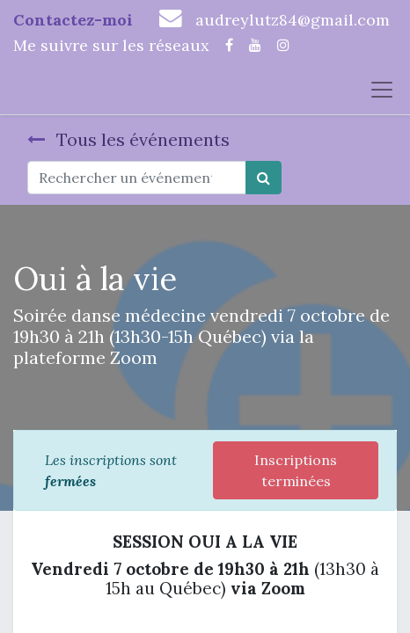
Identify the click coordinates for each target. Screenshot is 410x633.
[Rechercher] (263, 177)
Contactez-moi (73, 20)
